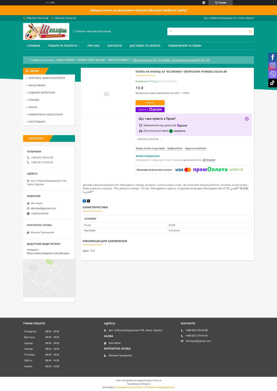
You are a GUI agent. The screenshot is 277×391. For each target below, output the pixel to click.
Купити (150, 102)
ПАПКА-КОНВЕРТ (119, 60)
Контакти (115, 45)
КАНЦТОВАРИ (66, 60)
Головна (33, 45)
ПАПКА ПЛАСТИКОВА (91, 60)
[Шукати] (250, 31)
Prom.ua (157, 380)
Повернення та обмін (184, 45)
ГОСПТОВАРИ (36, 121)
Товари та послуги (62, 45)
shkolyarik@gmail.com (43, 208)
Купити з (150, 109)
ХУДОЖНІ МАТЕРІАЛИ (41, 92)
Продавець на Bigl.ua (138, 384)
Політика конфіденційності (160, 387)
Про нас (94, 45)
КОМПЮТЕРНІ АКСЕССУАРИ (45, 114)
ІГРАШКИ (33, 99)
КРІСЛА (32, 107)
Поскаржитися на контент (129, 387)
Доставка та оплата (145, 45)
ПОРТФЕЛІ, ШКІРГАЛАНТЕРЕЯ (46, 78)
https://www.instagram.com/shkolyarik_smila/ (52, 253)
